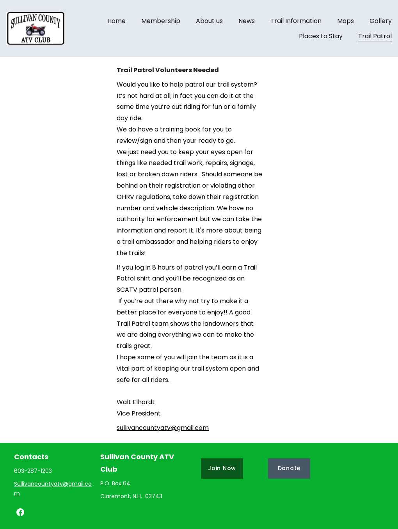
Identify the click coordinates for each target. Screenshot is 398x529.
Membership (160, 20)
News (246, 20)
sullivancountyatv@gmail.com (163, 427)
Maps (345, 20)
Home (116, 20)
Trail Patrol (375, 36)
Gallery (381, 20)
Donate (289, 468)
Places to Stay (321, 36)
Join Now (222, 468)
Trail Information (296, 20)
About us (209, 20)
